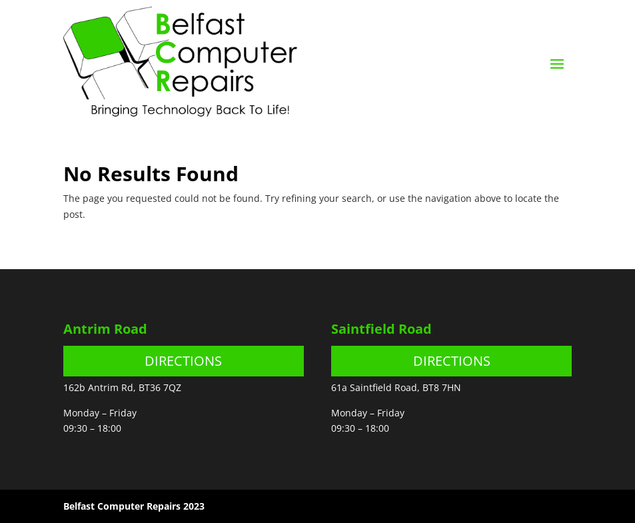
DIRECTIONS (183, 361)
